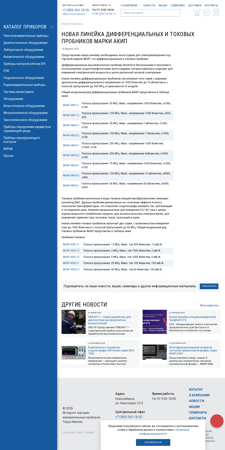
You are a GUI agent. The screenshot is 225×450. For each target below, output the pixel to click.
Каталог (196, 389)
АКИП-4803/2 (71, 155)
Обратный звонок (73, 14)
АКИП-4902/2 (71, 269)
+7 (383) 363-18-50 (75, 10)
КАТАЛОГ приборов (25, 27)
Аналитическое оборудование (29, 57)
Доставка (194, 5)
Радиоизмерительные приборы (29, 85)
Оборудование (29, 99)
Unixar (90, 432)
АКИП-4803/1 (71, 145)
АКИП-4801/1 (71, 105)
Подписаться (209, 286)
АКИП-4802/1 (71, 125)
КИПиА (29, 149)
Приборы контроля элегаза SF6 (29, 64)
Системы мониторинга (29, 92)
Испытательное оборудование (29, 106)
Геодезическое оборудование (29, 78)
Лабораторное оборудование (29, 50)
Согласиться (153, 442)
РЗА (29, 71)
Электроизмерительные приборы (29, 36)
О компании (130, 5)
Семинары (178, 5)
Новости (149, 5)
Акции (163, 5)
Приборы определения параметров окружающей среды (29, 129)
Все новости (210, 305)
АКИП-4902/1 (71, 263)
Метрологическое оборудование (29, 113)
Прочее (29, 156)
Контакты (211, 5)
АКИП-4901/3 (71, 257)
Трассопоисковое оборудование (29, 120)
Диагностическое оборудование (29, 43)
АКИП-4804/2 (71, 175)
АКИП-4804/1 (71, 165)
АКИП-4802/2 (71, 135)
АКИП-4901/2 (71, 250)
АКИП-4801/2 (71, 115)
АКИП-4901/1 (71, 244)
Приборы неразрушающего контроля (29, 140)
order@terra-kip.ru (104, 13)
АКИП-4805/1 (71, 185)
